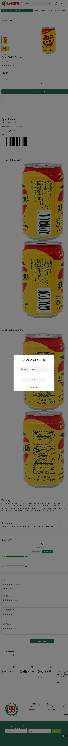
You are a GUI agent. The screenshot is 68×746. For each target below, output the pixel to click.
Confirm (34, 380)
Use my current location (34, 376)
